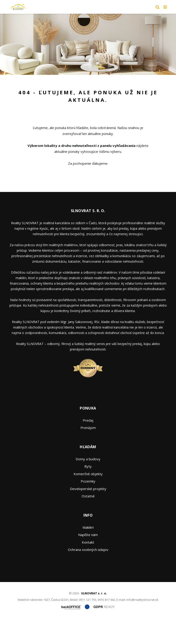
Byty (88, 466)
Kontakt (88, 542)
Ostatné (88, 496)
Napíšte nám (88, 534)
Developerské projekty (88, 488)
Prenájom (88, 427)
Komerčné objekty (88, 474)
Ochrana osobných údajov (88, 549)
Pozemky (88, 481)
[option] (88, 44)
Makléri (88, 527)
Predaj (88, 420)
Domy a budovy (88, 459)
